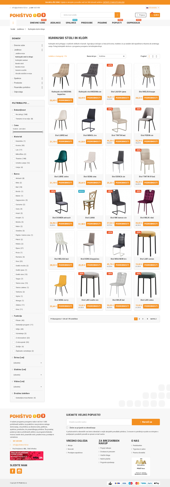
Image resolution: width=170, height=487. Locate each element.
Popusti (117, 22)
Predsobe (87, 22)
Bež (19, 187)
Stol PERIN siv (147, 135)
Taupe (19, 279)
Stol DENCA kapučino (90, 259)
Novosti (71, 449)
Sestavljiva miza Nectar (26, 398)
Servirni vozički (20, 70)
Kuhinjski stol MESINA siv (90, 92)
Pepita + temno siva (24, 235)
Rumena (20, 257)
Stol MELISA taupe (147, 92)
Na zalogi (21, 114)
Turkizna (20, 292)
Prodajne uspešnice (75, 453)
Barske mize (19, 67)
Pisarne (102, 22)
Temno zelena (22, 287)
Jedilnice (55, 22)
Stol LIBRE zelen (61, 177)
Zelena (20, 305)
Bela (19, 183)
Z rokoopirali (22, 342)
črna (19, 309)
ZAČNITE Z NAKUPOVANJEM (113, 2)
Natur (19, 226)
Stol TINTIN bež (118, 135)
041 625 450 (35, 8)
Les (19, 150)
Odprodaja (134, 22)
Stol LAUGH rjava (118, 92)
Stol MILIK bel (118, 300)
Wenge (20, 301)
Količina (102, 56)
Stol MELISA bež (61, 259)
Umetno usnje (23, 163)
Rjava (19, 248)
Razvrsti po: (92, 56)
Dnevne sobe (38, 22)
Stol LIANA (90, 218)
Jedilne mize (20, 53)
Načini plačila (105, 459)
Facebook (12, 471)
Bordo (19, 191)
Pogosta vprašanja (107, 462)
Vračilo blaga (105, 455)
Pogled (143, 56)
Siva (19, 261)
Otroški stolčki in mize (23, 73)
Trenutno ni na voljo (24, 119)
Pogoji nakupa (105, 448)
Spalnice (71, 22)
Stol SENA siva (90, 177)
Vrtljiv (19, 329)
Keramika (21, 141)
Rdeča (19, 244)
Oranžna (20, 231)
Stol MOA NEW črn (118, 259)
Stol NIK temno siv (118, 218)
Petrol (19, 239)
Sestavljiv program (24, 325)
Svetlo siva (21, 274)
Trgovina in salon (139, 449)
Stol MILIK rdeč (147, 218)
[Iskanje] (90, 15)
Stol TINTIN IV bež (147, 177)
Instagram (19, 471)
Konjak (20, 218)
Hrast (19, 213)
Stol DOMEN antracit (61, 218)
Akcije (70, 445)
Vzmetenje (21, 333)
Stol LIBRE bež (61, 135)
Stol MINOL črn (90, 135)
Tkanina (21, 159)
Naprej (154, 319)
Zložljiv (20, 347)
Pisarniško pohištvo (22, 87)
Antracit (20, 178)
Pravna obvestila (139, 453)
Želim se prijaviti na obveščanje (80, 428)
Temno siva (22, 283)
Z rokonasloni (23, 338)
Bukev (19, 196)
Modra (19, 222)
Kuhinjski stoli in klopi (24, 57)
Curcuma (20, 204)
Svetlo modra (22, 266)
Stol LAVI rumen (147, 259)
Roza (19, 253)
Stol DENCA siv (118, 177)
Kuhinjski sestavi (21, 60)
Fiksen (20, 320)
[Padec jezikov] (152, 8)
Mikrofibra (21, 154)
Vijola (19, 296)
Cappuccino (22, 200)
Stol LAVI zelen (147, 300)
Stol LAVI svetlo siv (90, 300)
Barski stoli (19, 63)
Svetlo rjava (21, 270)
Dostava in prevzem (107, 452)
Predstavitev (137, 445)
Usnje (19, 167)
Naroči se (145, 421)
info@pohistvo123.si (18, 8)
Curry (19, 209)
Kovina (20, 145)
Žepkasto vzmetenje (25, 351)
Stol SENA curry (61, 300)
